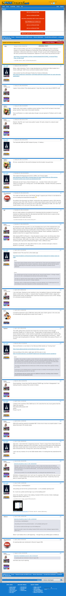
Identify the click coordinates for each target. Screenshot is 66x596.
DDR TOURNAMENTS (38, 591)
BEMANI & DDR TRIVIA (38, 592)
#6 (60, 159)
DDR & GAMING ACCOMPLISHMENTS (38, 590)
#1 (60, 65)
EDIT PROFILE (12, 591)
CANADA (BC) (23, 590)
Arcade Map (12, 6)
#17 (60, 401)
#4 (60, 119)
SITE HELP (11, 592)
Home (3, 6)
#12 (60, 289)
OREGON (22, 589)
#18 (60, 421)
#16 (60, 380)
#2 (60, 85)
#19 (60, 441)
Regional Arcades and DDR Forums (24, 37)
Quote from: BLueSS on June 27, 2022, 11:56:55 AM (25, 519)
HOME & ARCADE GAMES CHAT (37, 588)
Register (62, 6)
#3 (60, 105)
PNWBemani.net (6, 37)
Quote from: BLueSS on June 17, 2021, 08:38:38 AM (25, 463)
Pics (22, 6)
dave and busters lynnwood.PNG (20, 511)
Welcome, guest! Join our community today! (33, 33)
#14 (60, 328)
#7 (60, 173)
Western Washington (38, 37)
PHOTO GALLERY (13, 590)
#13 (60, 310)
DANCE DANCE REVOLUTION (12, 588)
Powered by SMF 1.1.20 (47, 588)
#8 (60, 193)
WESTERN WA (23, 587)
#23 (60, 539)
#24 (60, 553)
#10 (60, 224)
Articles (18, 6)
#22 (60, 516)
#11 (60, 250)
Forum (7, 6)
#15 (60, 343)
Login (57, 6)
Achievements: (6, 78)
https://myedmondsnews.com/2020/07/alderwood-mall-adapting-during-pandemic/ (34, 353)
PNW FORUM (12, 589)
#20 (60, 461)
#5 (60, 139)
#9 (60, 210)
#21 (60, 483)
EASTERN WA (23, 588)
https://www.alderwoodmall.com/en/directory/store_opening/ (29, 349)
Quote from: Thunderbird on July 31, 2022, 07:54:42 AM (26, 555)
